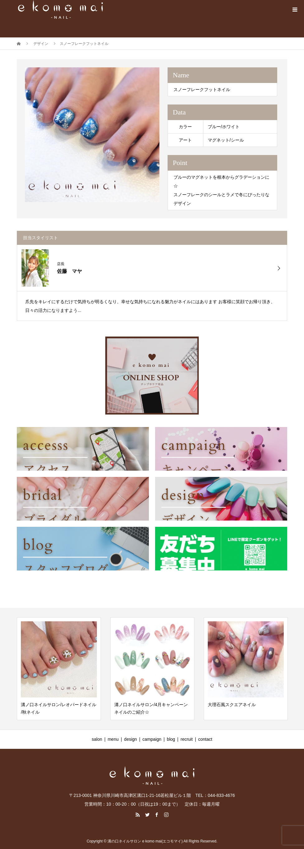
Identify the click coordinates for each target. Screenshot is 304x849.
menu (113, 739)
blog (171, 739)
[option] (92, 134)
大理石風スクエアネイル (232, 704)
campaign (151, 739)
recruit (187, 739)
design (130, 739)
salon (97, 739)
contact (205, 739)
